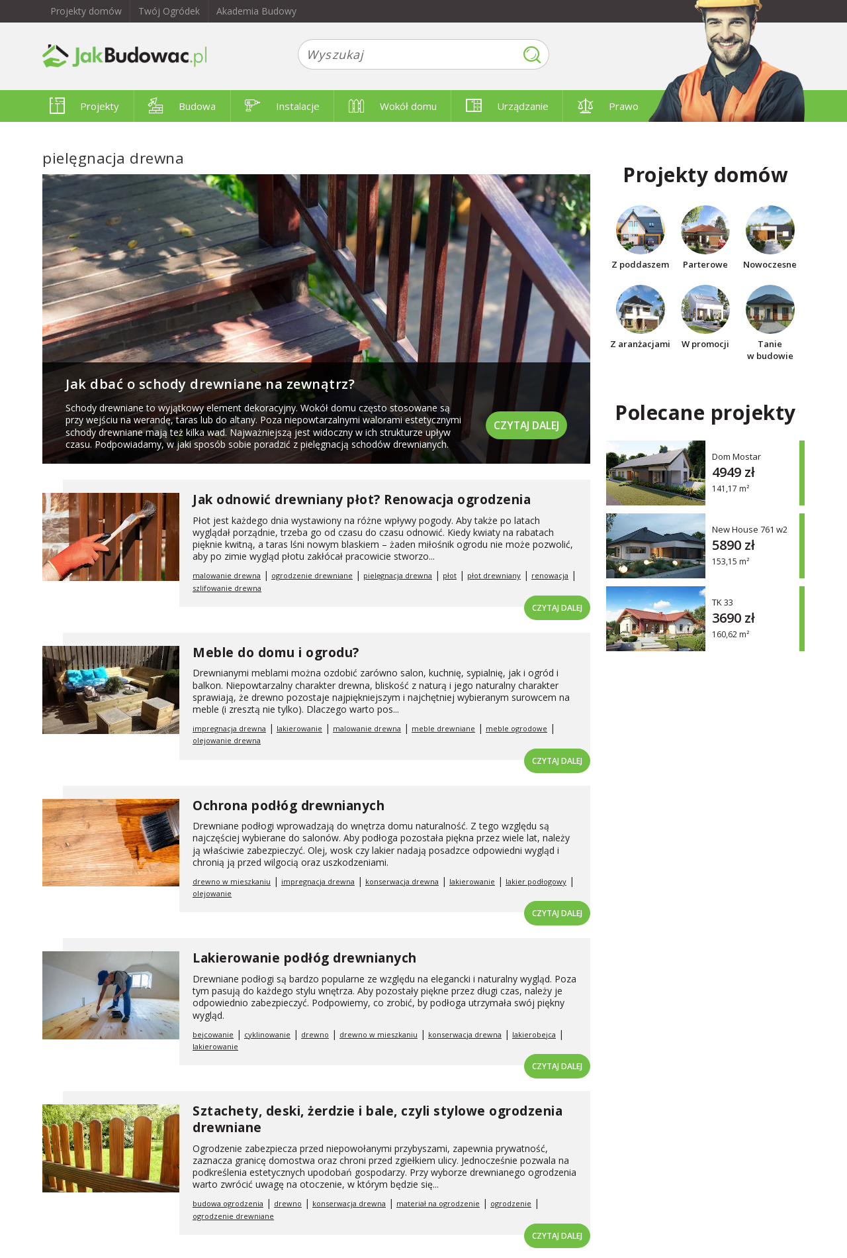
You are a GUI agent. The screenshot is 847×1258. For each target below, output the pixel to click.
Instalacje (282, 106)
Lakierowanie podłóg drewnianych (305, 958)
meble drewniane (443, 728)
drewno (315, 1034)
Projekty (84, 106)
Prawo (608, 106)
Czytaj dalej (525, 423)
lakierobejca (534, 1034)
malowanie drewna (227, 575)
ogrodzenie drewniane (312, 575)
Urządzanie (507, 106)
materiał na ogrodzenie (438, 1203)
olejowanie (212, 893)
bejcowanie (213, 1034)
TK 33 (722, 602)
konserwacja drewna (402, 881)
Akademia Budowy (256, 11)
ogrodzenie (510, 1203)
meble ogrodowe (516, 728)
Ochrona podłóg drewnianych (288, 805)
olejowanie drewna (227, 740)
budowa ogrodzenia (228, 1203)
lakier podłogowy (536, 881)
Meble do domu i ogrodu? (276, 652)
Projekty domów (86, 11)
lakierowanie (299, 728)
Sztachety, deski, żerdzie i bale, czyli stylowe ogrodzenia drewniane (377, 1119)
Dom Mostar (736, 456)
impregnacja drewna (229, 728)
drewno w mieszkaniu (232, 881)
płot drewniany (494, 575)
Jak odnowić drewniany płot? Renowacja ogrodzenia (362, 499)
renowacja (549, 575)
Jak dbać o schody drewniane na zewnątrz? (210, 384)
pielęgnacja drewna (397, 575)
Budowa (182, 106)
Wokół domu (393, 106)
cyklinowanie (267, 1034)
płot (450, 575)
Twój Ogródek (169, 11)
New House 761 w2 (749, 529)
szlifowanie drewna (227, 588)
